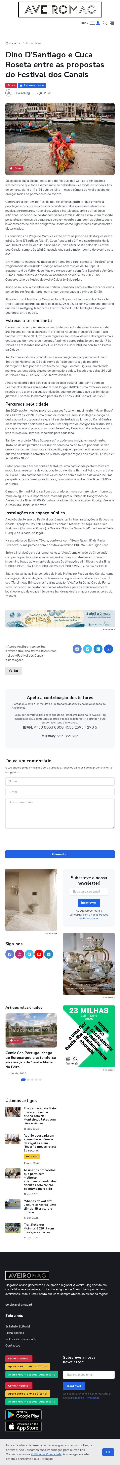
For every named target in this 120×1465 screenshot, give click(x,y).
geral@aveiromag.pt (18, 1304)
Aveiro (12, 646)
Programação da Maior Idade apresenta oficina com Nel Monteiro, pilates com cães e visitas (40, 1115)
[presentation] (60, 838)
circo (11, 655)
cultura (23, 646)
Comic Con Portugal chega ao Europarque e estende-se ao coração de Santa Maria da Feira (30, 1059)
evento (12, 651)
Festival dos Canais (30, 655)
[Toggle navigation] (87, 23)
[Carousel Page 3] (32, 1079)
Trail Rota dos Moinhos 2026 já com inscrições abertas (39, 1228)
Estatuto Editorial (17, 1326)
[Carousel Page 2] (28, 1079)
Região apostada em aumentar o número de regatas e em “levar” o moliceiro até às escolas (40, 1143)
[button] (104, 23)
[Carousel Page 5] (40, 1079)
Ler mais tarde (32, 85)
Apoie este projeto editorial (27, 1366)
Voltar (14, 670)
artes (36, 651)
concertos (38, 646)
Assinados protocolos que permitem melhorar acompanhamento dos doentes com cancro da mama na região (40, 1179)
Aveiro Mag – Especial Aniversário (32, 1374)
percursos (50, 651)
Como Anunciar (19, 1358)
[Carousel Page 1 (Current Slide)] (23, 1079)
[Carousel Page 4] (36, 1079)
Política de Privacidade (46, 1454)
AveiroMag (23, 93)
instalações (15, 660)
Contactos (12, 1345)
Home (10, 43)
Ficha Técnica (14, 1333)
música (25, 651)
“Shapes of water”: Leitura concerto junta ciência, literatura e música (40, 1206)
